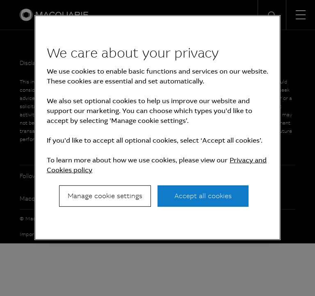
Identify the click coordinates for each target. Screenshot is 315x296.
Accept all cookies (203, 196)
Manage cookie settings (105, 196)
